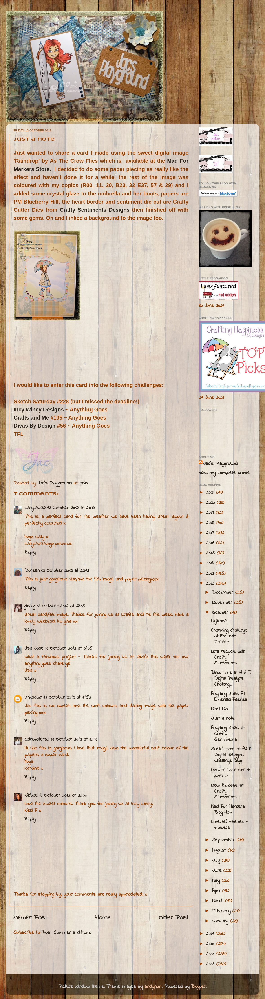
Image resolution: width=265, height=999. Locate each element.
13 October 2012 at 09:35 (68, 648)
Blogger (198, 986)
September (224, 840)
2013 (211, 573)
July (217, 860)
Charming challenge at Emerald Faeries (229, 636)
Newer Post (30, 918)
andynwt (152, 986)
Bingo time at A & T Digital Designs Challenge (231, 678)
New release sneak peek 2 (230, 773)
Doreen (32, 570)
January (221, 921)
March (218, 901)
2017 (211, 533)
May (216, 880)
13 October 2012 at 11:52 (67, 697)
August (219, 850)
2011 (210, 933)
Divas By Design (34, 426)
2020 (211, 502)
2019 (210, 512)
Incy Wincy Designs (39, 409)
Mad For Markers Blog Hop (228, 809)
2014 (211, 563)
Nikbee (31, 795)
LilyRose (219, 621)
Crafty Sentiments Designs (95, 210)
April (217, 891)
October (221, 612)
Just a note (223, 718)
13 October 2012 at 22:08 (63, 795)
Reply (29, 552)
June (217, 870)
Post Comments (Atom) (66, 932)
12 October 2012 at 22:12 (65, 570)
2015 (211, 553)
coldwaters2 (36, 739)
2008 (211, 964)
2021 (211, 492)
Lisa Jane (33, 648)
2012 (211, 583)
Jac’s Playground (220, 463)
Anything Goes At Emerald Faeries (229, 696)
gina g (29, 606)
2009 (211, 954)
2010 (211, 944)
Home (103, 918)
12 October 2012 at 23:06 (61, 606)
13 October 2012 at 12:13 (74, 739)
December (223, 592)
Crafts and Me (31, 418)
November (223, 602)
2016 (211, 543)
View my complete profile (224, 473)
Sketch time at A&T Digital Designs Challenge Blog (230, 755)
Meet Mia (219, 709)
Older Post (174, 918)
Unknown (33, 697)
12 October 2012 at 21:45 (71, 508)
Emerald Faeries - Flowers (229, 824)
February (222, 911)
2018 (211, 522)
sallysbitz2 (35, 508)
